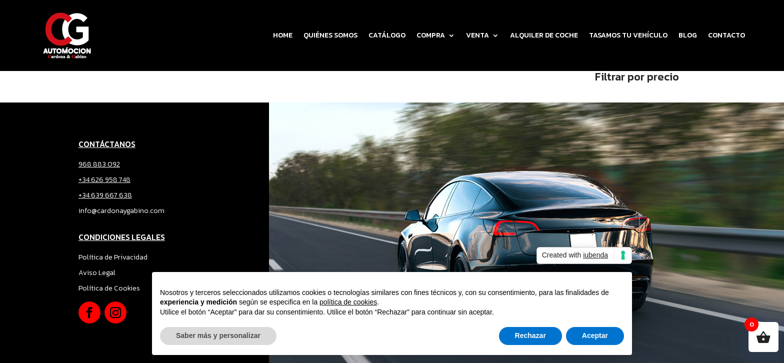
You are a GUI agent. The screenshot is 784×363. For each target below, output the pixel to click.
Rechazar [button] (530, 336)
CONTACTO (726, 35)
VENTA (477, 35)
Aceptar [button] (595, 336)
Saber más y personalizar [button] (218, 336)
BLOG (687, 35)
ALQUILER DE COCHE (544, 35)
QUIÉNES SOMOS (331, 35)
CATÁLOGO (387, 35)
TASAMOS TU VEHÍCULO (628, 35)
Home (282, 35)
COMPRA (430, 35)
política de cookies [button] (348, 302)
